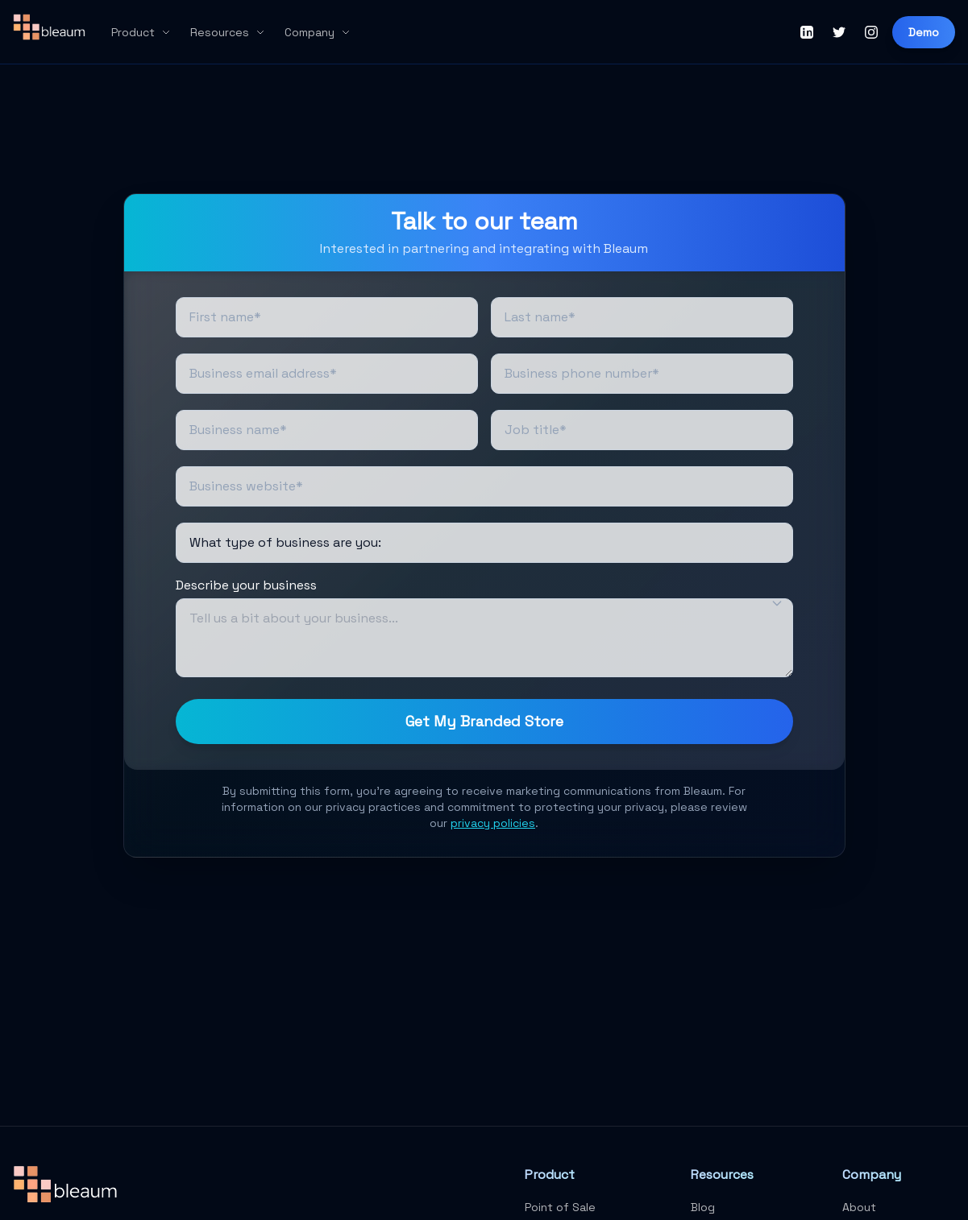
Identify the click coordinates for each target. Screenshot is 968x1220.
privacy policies (493, 823)
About (859, 1207)
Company (318, 32)
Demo (923, 32)
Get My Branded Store (484, 721)
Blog (703, 1207)
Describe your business (246, 585)
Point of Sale (560, 1207)
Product (141, 32)
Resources (227, 32)
